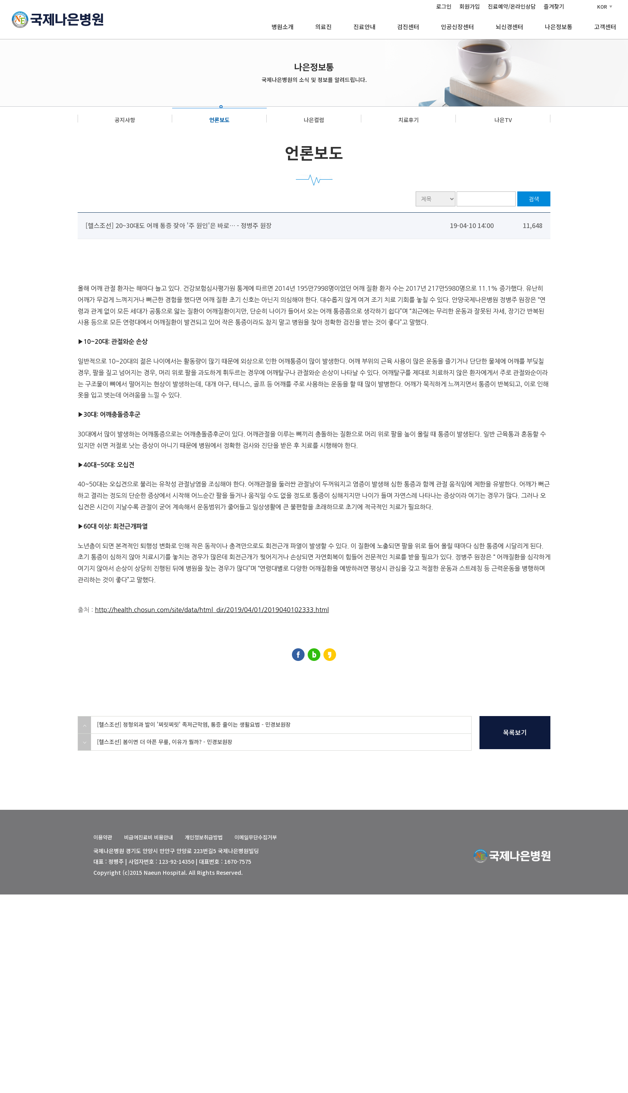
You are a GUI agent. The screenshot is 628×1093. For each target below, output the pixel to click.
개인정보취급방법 (204, 837)
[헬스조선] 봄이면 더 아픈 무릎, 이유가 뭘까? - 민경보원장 (164, 742)
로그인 (443, 6)
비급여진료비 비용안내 (148, 837)
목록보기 (515, 732)
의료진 (323, 26)
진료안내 (364, 26)
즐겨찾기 (554, 6)
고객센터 (605, 26)
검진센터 (408, 26)
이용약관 (102, 837)
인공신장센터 (457, 26)
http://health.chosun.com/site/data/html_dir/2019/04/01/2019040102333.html (212, 610)
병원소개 (282, 26)
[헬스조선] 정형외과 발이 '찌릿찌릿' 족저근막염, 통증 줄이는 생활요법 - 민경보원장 (194, 724)
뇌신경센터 (509, 26)
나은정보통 (558, 26)
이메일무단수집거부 (255, 837)
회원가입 (469, 6)
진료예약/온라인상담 (512, 6)
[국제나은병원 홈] (57, 18)
